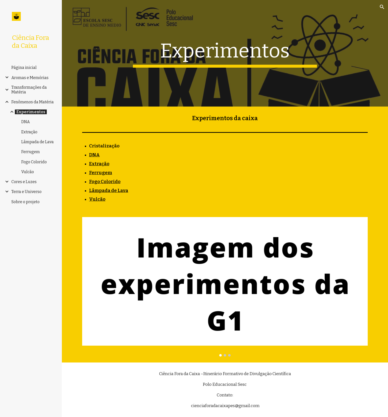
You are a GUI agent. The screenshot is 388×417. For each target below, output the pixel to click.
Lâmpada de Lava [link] (37, 141)
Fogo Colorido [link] (34, 162)
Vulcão (97, 199)
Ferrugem (100, 172)
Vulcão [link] (27, 171)
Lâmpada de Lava (108, 190)
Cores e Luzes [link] (24, 181)
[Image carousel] (225, 287)
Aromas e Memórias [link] (29, 77)
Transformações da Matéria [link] (29, 89)
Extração (99, 164)
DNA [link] (25, 121)
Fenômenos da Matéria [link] (32, 102)
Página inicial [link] (24, 67)
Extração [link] (29, 132)
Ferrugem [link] (30, 151)
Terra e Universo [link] (26, 191)
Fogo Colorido (105, 181)
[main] (225, 53)
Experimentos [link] (30, 112)
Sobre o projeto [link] (25, 201)
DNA (94, 155)
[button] (382, 7)
